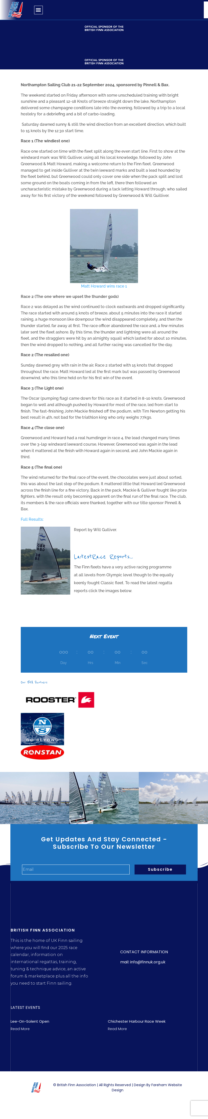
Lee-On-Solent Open (30, 1021)
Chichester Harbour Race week (136, 1021)
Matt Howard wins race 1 (104, 249)
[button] (38, 10)
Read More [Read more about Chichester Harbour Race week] (117, 1028)
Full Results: (32, 519)
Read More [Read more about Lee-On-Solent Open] (20, 1028)
